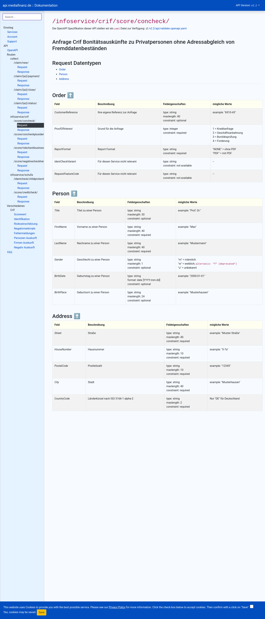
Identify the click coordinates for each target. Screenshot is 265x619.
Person (63, 74)
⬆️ (70, 95)
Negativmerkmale (24, 228)
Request (22, 67)
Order (62, 69)
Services (12, 32)
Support (12, 41)
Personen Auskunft (25, 238)
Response (23, 71)
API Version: (247, 5)
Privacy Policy (117, 607)
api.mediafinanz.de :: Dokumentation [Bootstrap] (30, 5)
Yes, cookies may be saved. (19, 612)
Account (12, 36)
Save (41, 612)
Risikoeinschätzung (25, 223)
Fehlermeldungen (24, 233)
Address (64, 79)
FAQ (9, 252)
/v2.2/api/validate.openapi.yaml (167, 28)
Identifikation (22, 219)
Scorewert (20, 214)
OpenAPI (12, 50)
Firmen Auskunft (24, 242)
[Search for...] (22, 17)
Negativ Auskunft (24, 247)
